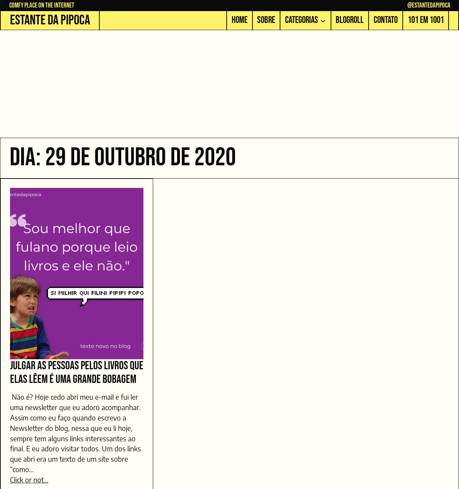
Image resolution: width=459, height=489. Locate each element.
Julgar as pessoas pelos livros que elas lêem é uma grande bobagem (76, 372)
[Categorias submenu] (323, 20)
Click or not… (29, 479)
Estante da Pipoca (50, 20)
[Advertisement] (229, 84)
